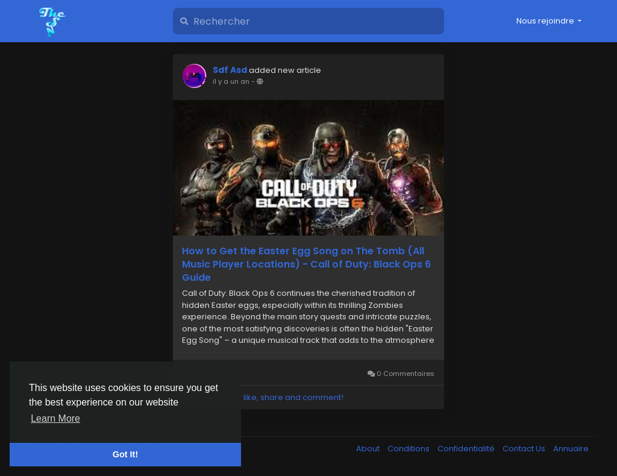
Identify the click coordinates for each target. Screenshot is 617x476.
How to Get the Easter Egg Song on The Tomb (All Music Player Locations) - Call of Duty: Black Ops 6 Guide (306, 264)
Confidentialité (466, 448)
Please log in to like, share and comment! (262, 397)
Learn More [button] (55, 418)
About (368, 448)
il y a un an (231, 81)
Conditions (409, 448)
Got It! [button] (125, 454)
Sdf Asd (230, 70)
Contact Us (525, 448)
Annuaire (571, 448)
